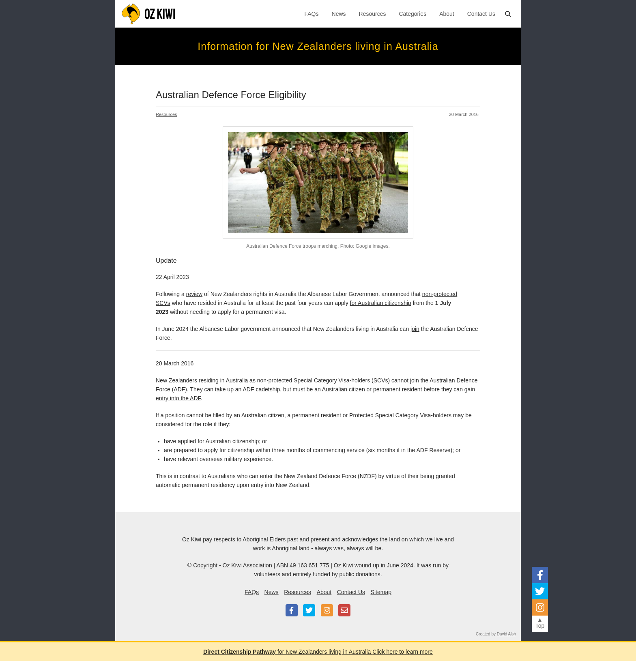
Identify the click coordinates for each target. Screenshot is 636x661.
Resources (372, 14)
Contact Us (481, 14)
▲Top (540, 622)
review (194, 294)
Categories (412, 14)
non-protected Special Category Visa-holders (313, 380)
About (446, 14)
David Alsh (506, 634)
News (339, 14)
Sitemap (381, 592)
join (414, 329)
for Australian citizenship (380, 303)
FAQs (312, 14)
